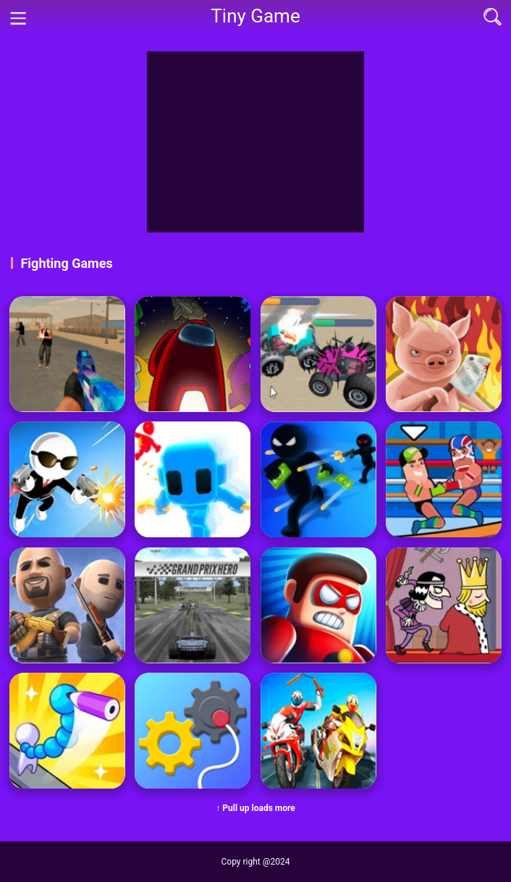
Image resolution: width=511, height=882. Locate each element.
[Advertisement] (255, 141)
